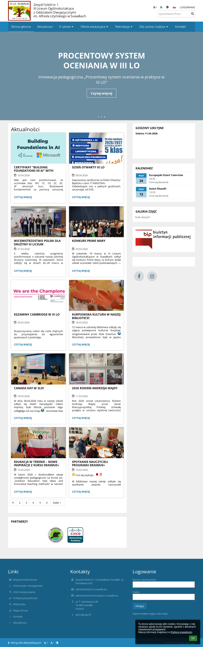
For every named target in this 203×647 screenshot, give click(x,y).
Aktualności (20, 622)
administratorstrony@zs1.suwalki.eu (97, 595)
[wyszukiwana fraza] (176, 13)
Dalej (57, 502)
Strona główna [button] (21, 26)
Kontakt (18, 616)
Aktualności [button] (45, 26)
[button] (174, 7)
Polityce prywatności (181, 632)
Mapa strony (20, 610)
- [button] (161, 7)
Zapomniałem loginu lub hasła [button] (150, 613)
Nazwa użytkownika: (145, 579)
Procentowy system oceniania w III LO (101, 60)
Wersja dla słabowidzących (25, 642)
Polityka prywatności (25, 598)
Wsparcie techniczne (25, 579)
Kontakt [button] (180, 26)
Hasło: (136, 592)
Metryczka (19, 604)
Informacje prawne (24, 592)
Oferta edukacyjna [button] (95, 26)
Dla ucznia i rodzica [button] (154, 26)
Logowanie (187, 7)
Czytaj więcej (101, 93)
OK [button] (193, 638)
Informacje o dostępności (28, 585)
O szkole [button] (66, 26)
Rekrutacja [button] (124, 26)
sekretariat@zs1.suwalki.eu (91, 589)
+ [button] (155, 7)
